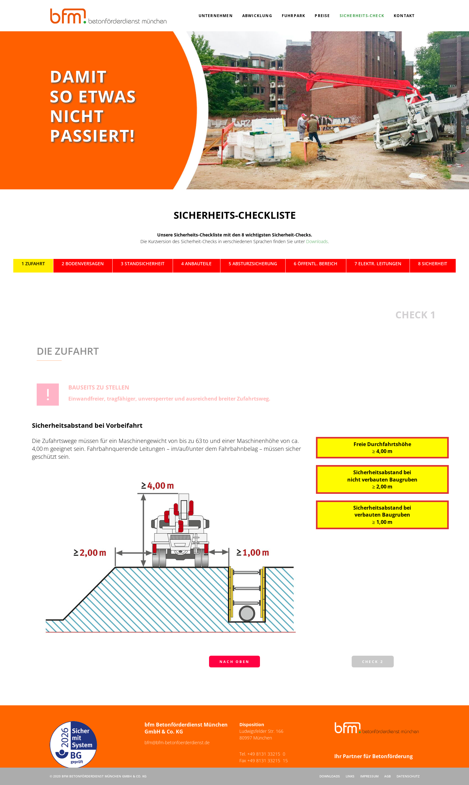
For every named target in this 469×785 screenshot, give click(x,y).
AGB (387, 776)
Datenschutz (408, 776)
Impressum (369, 776)
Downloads (317, 241)
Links (350, 776)
